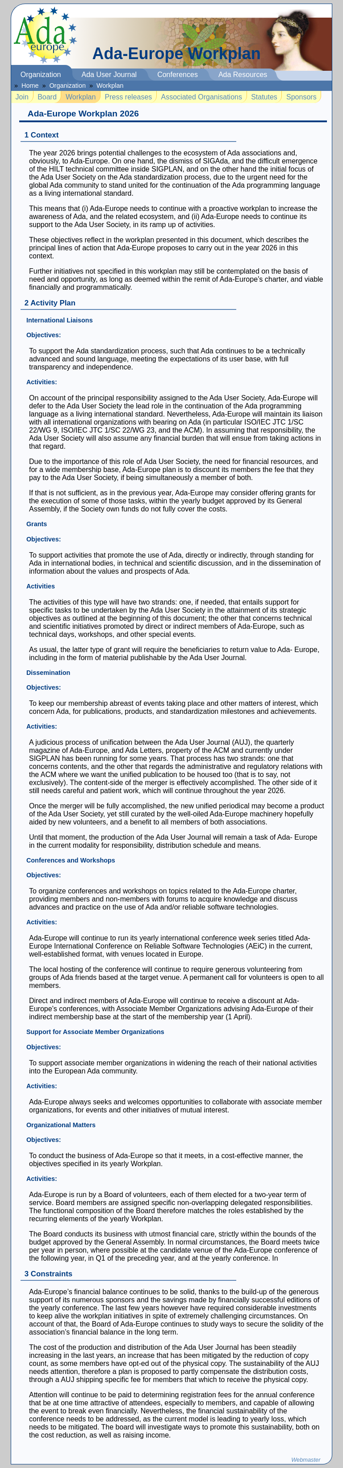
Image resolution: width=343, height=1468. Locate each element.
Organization (41, 74)
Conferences (177, 74)
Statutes (264, 97)
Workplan (110, 85)
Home (29, 85)
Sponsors (301, 97)
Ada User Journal (109, 74)
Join (22, 97)
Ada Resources (242, 74)
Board (47, 97)
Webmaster (305, 1459)
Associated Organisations (201, 97)
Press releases (128, 97)
